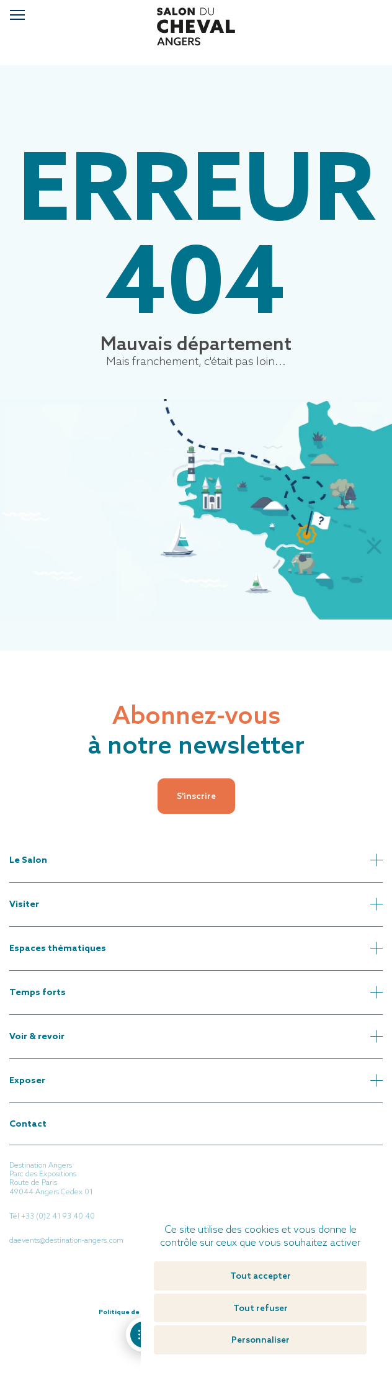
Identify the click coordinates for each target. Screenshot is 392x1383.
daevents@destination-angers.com (66, 1240)
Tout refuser (260, 1307)
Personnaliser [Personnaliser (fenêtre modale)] (260, 1339)
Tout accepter (260, 1275)
